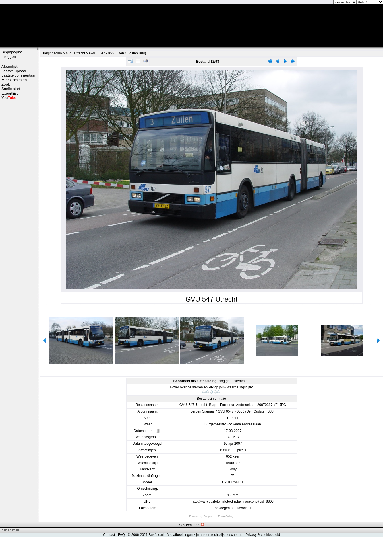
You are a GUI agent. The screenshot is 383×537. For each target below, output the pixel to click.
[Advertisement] (18, 189)
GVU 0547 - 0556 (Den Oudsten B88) (117, 53)
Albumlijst (9, 66)
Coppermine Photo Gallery (218, 516)
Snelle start (10, 89)
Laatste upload (13, 71)
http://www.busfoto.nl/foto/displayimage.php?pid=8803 (233, 501)
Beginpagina (11, 52)
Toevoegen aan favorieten (232, 508)
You (8, 97)
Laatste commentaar (18, 75)
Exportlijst (9, 93)
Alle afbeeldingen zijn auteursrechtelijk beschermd (205, 535)
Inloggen (8, 56)
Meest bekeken (14, 80)
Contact (109, 535)
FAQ (121, 535)
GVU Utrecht (75, 53)
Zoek (5, 84)
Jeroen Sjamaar (203, 411)
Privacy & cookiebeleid (262, 535)
